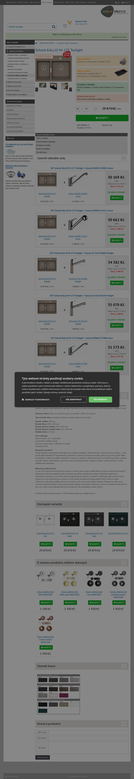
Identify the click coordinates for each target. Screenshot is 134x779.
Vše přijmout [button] (100, 399)
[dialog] (67, 389)
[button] (36, 399)
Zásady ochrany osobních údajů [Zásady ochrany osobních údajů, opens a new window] (57, 392)
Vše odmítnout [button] (74, 399)
